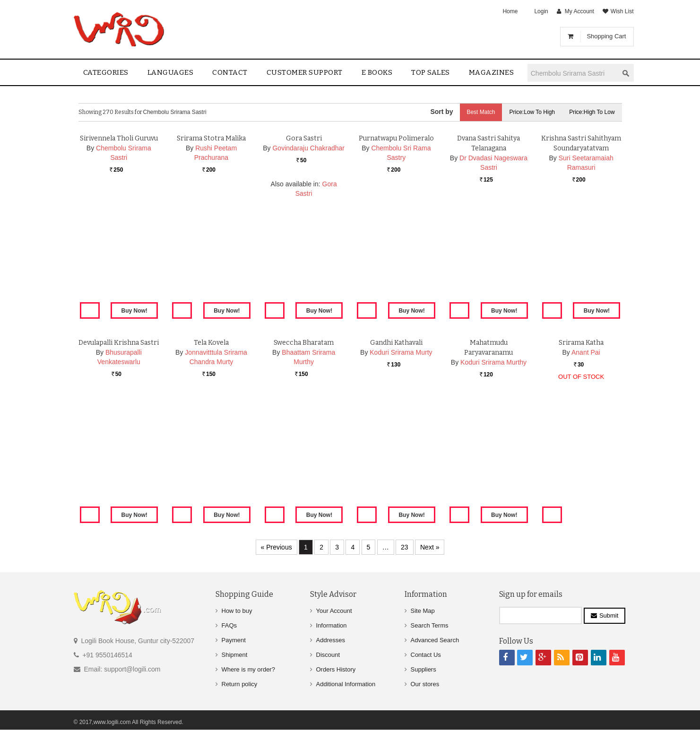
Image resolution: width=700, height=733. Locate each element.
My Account (579, 11)
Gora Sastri (304, 248)
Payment (234, 640)
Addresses (330, 640)
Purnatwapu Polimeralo (396, 248)
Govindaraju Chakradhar (308, 258)
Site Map (423, 610)
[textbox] (572, 73)
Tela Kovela (211, 453)
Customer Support (305, 72)
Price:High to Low (592, 112)
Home (510, 11)
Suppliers (423, 669)
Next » (429, 547)
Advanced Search (435, 640)
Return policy (240, 684)
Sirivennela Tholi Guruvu (119, 248)
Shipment (235, 654)
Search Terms (430, 625)
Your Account (334, 610)
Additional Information (346, 684)
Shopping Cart (606, 36)
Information (331, 625)
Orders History (336, 669)
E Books (377, 72)
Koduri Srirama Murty (401, 462)
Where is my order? (248, 669)
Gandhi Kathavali (396, 453)
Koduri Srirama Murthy (493, 472)
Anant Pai (585, 462)
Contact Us (426, 654)
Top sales (430, 72)
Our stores (425, 684)
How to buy (237, 610)
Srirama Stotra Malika (211, 248)
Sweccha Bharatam (304, 453)
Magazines (491, 72)
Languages (170, 72)
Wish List (622, 11)
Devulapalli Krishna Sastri (118, 453)
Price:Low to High (532, 112)
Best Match (481, 112)
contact (230, 72)
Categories (106, 72)
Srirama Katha (581, 453)
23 (404, 547)
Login (541, 11)
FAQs (229, 625)
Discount (328, 654)
